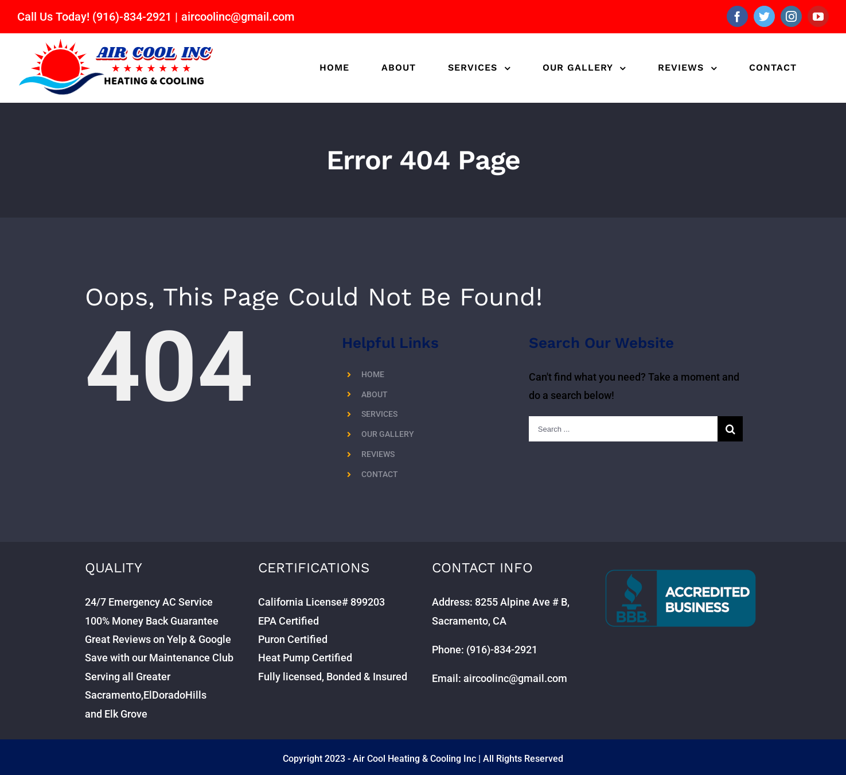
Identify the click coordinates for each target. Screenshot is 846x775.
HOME (372, 374)
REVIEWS (378, 454)
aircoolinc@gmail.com (237, 17)
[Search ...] (623, 428)
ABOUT (374, 394)
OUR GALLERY (387, 434)
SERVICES (379, 413)
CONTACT (379, 474)
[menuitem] (334, 67)
